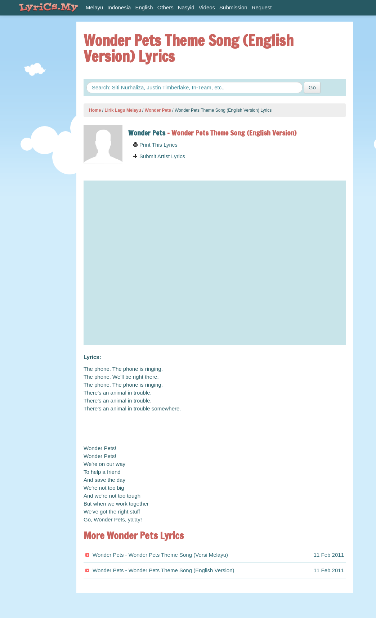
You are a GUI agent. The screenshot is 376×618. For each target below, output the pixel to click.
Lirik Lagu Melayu (122, 110)
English (144, 7)
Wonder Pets (158, 110)
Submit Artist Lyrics (159, 156)
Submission (233, 7)
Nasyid (186, 7)
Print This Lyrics (155, 145)
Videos (207, 7)
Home (95, 110)
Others (165, 7)
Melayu (94, 7)
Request (262, 7)
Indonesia (119, 7)
